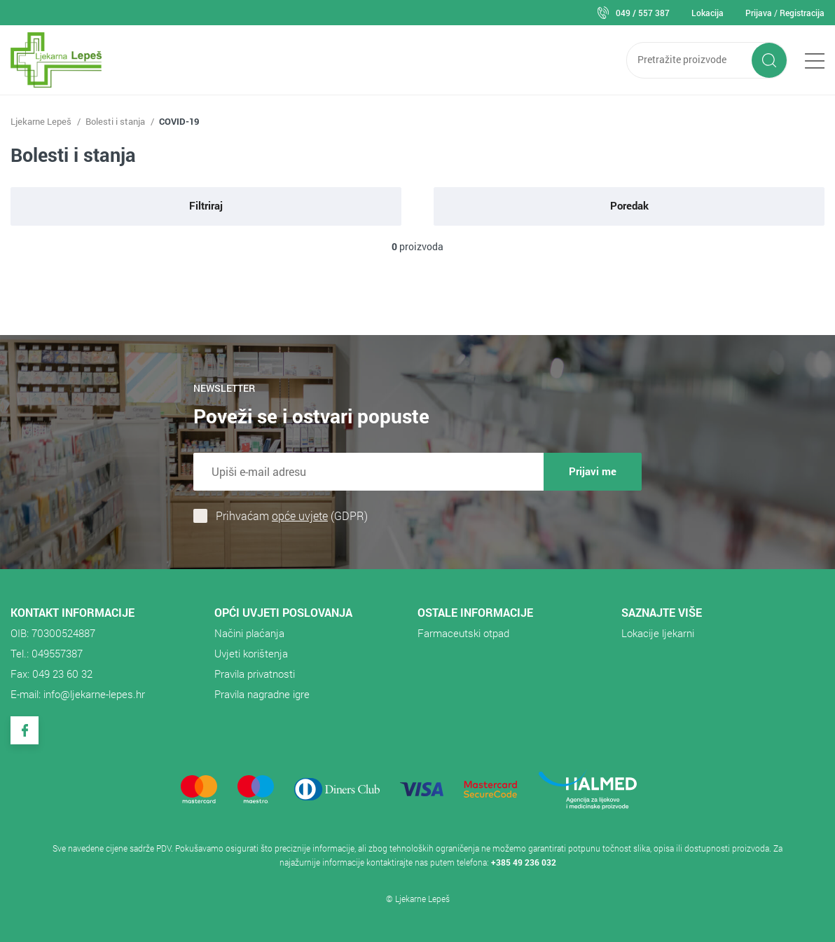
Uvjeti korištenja (251, 653)
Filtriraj (206, 205)
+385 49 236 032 (523, 862)
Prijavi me (592, 471)
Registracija (802, 12)
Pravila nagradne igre (262, 694)
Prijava (758, 12)
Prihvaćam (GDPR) (292, 516)
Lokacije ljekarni (657, 633)
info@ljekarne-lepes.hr (94, 694)
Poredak (629, 205)
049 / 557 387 (643, 12)
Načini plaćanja (249, 633)
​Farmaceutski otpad (463, 633)
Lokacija (707, 12)
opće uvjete (300, 515)
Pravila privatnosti (254, 674)
